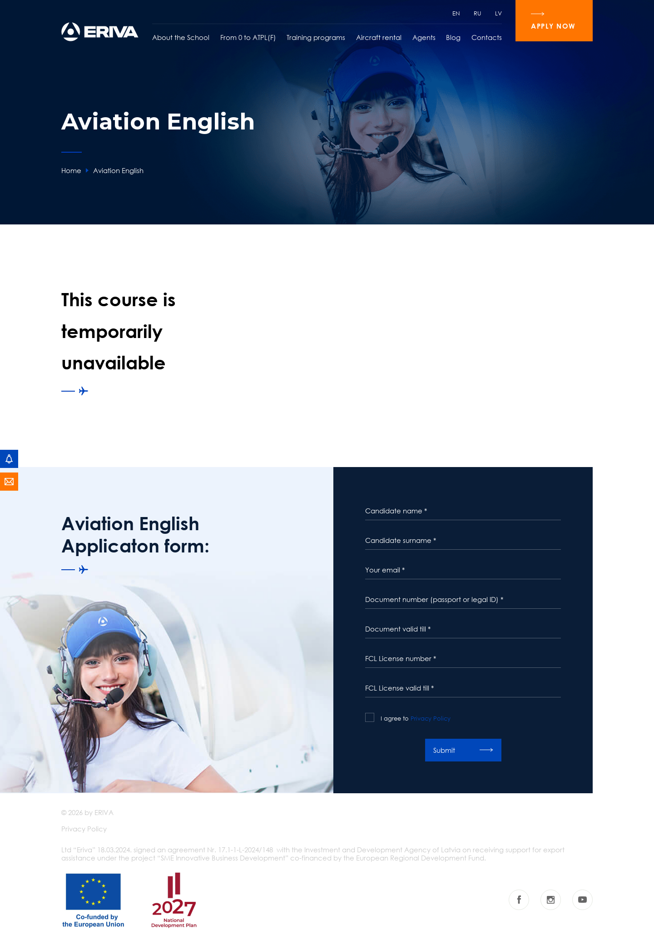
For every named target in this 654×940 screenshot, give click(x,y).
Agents (424, 37)
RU (477, 13)
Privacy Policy (431, 718)
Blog (453, 37)
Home (71, 170)
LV (498, 13)
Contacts (486, 37)
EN (456, 13)
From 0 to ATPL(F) (248, 37)
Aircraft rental (378, 37)
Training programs (316, 37)
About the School (180, 37)
